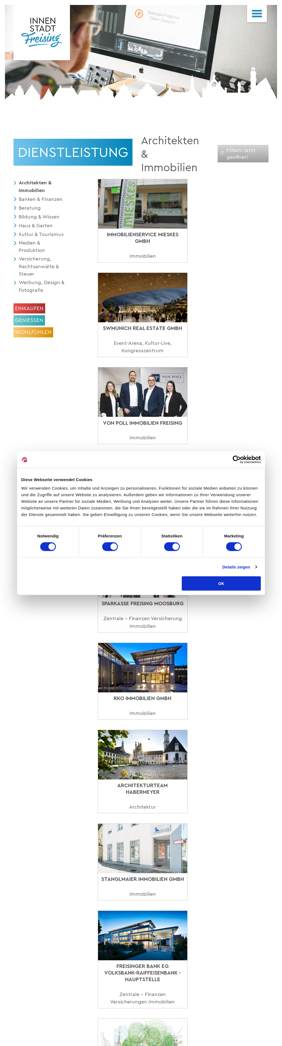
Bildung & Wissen (39, 216)
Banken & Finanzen (41, 199)
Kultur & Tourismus (41, 233)
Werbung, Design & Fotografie (39, 286)
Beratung (30, 207)
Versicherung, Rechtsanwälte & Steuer (39, 266)
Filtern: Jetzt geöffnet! (238, 153)
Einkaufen (29, 308)
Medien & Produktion (32, 246)
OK (221, 583)
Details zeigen (236, 566)
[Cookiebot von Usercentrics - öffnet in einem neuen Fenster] (237, 459)
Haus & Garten (36, 225)
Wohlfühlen (33, 332)
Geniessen (29, 320)
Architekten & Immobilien (35, 186)
